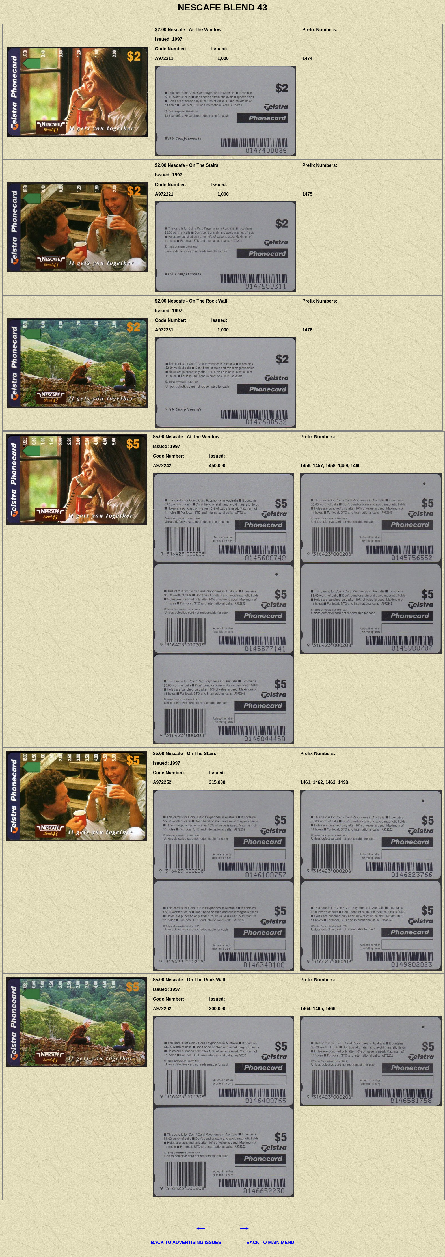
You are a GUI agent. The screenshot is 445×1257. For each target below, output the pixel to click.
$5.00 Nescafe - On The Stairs (184, 753)
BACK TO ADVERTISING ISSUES (186, 1242)
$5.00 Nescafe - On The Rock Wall (189, 979)
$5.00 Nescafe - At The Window (186, 436)
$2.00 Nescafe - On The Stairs (186, 165)
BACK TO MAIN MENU (270, 1242)
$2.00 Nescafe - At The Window (188, 29)
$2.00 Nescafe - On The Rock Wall (191, 301)
